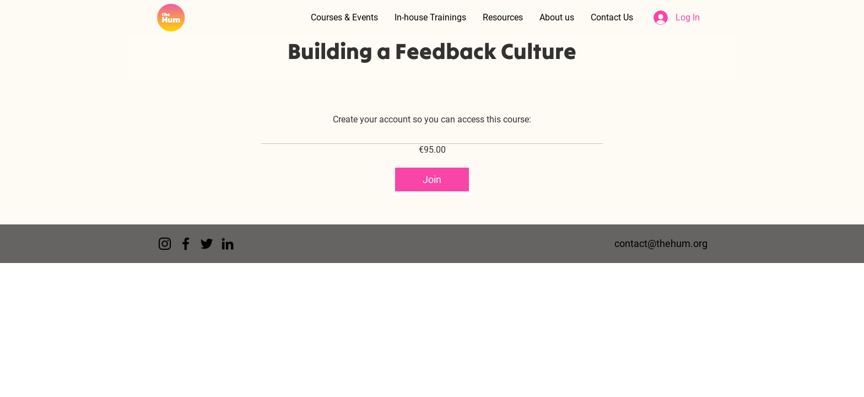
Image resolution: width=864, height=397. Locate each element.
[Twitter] (206, 243)
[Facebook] (185, 243)
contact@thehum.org (661, 243)
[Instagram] (164, 243)
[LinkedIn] (227, 243)
